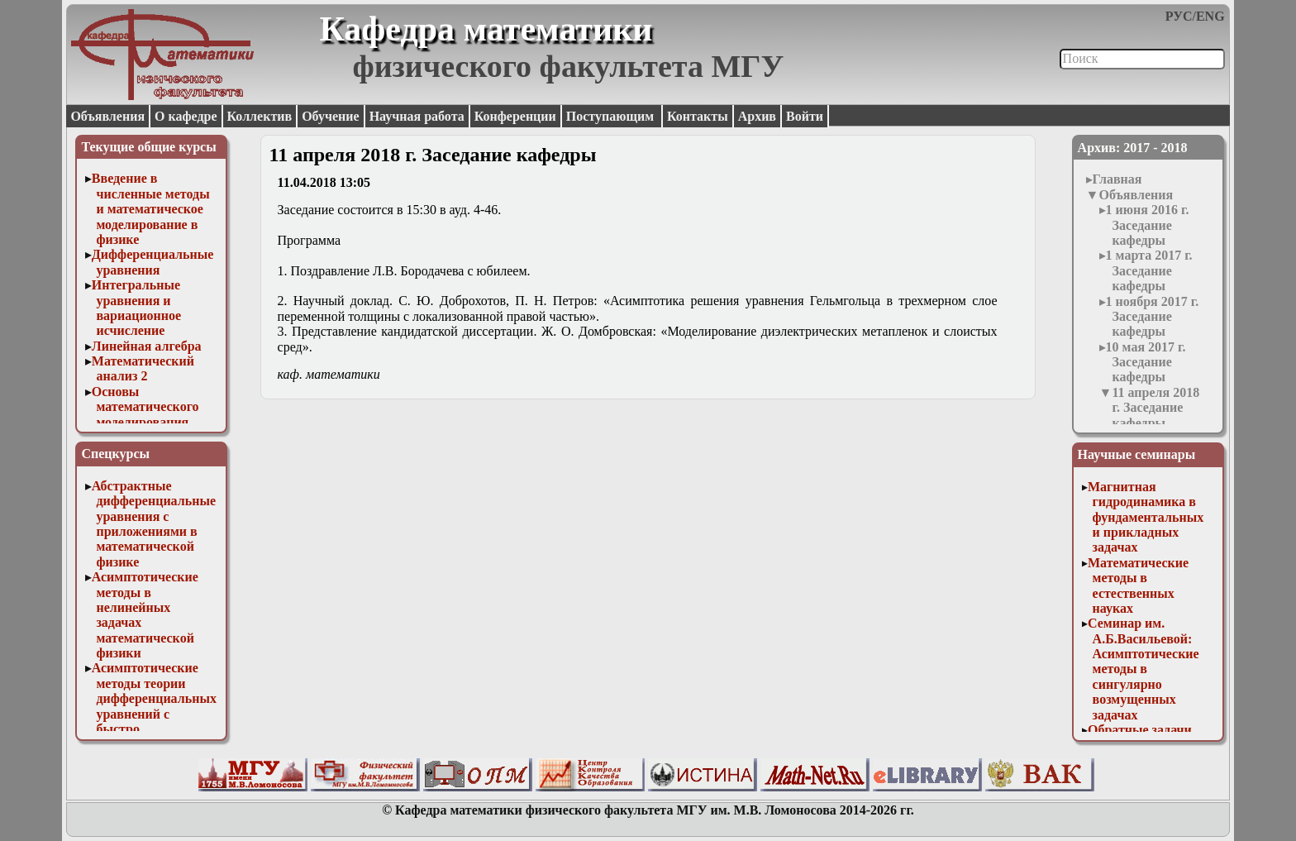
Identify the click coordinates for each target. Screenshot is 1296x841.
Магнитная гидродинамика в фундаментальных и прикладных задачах (1145, 517)
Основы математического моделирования (145, 407)
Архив (757, 116)
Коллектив (260, 116)
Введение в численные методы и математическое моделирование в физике (151, 208)
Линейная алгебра (147, 346)
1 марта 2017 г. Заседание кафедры (1149, 270)
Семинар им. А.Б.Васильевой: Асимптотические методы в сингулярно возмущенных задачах (1143, 668)
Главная (1117, 179)
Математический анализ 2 (143, 368)
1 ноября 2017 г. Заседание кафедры (1152, 316)
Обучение (331, 116)
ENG (1210, 16)
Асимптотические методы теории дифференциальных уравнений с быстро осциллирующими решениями (154, 713)
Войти (804, 116)
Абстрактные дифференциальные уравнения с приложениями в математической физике (154, 524)
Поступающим (611, 116)
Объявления (107, 116)
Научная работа (417, 116)
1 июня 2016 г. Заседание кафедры (1147, 225)
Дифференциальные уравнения (153, 261)
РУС (1179, 16)
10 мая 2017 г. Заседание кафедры (1146, 362)
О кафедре (186, 116)
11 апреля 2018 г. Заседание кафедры (1155, 407)
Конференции (515, 116)
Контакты (697, 116)
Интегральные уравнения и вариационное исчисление (136, 307)
